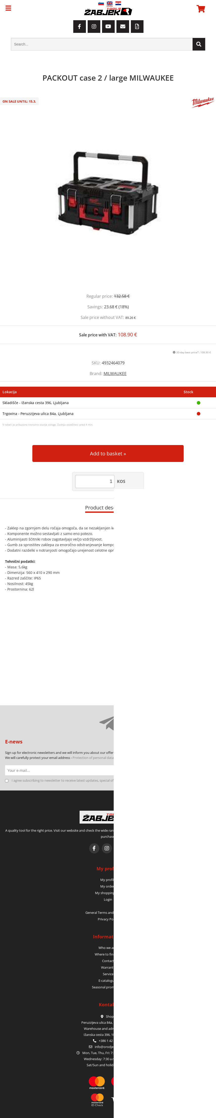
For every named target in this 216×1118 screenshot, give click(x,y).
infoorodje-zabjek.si (111, 1046)
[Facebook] (79, 26)
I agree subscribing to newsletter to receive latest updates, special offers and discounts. (77, 780)
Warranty (108, 967)
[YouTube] (108, 26)
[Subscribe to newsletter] (206, 770)
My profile (108, 879)
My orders (108, 886)
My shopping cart (108, 893)
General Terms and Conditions (108, 912)
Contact (108, 961)
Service (108, 974)
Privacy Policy (108, 919)
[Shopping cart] (200, 9)
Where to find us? (108, 954)
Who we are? (108, 947)
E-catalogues (108, 980)
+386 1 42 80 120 (108, 1040)
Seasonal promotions (108, 987)
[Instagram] (94, 26)
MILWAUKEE (115, 373)
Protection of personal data (93, 757)
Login (108, 899)
